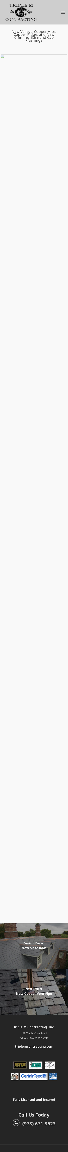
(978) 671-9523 (34, 1123)
